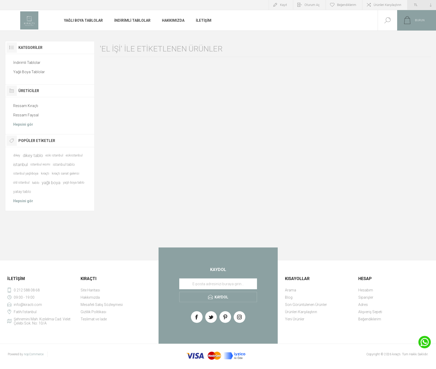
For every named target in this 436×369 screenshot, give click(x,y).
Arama (290, 290)
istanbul (20, 164)
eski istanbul (54, 155)
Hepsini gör (23, 124)
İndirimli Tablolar (26, 63)
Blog (288, 297)
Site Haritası (90, 290)
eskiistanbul (74, 155)
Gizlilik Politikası (93, 312)
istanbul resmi (40, 164)
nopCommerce (34, 354)
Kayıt (283, 5)
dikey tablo (33, 155)
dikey (16, 155)
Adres (363, 305)
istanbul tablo (64, 164)
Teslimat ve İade (94, 319)
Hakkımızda (90, 297)
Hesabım (365, 290)
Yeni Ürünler (294, 319)
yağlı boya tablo (73, 182)
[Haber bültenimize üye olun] (218, 283)
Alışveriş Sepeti (370, 312)
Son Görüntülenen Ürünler (306, 305)
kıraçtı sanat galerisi (65, 173)
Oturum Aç (312, 5)
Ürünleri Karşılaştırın (387, 5)
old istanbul (21, 182)
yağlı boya (51, 182)
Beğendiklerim (369, 319)
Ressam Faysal (26, 115)
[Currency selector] (422, 5)
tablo (35, 183)
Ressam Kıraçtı (25, 106)
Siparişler (365, 297)
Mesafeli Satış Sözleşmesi (102, 305)
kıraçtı (45, 173)
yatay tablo (22, 192)
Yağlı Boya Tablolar (29, 72)
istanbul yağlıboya (25, 173)
